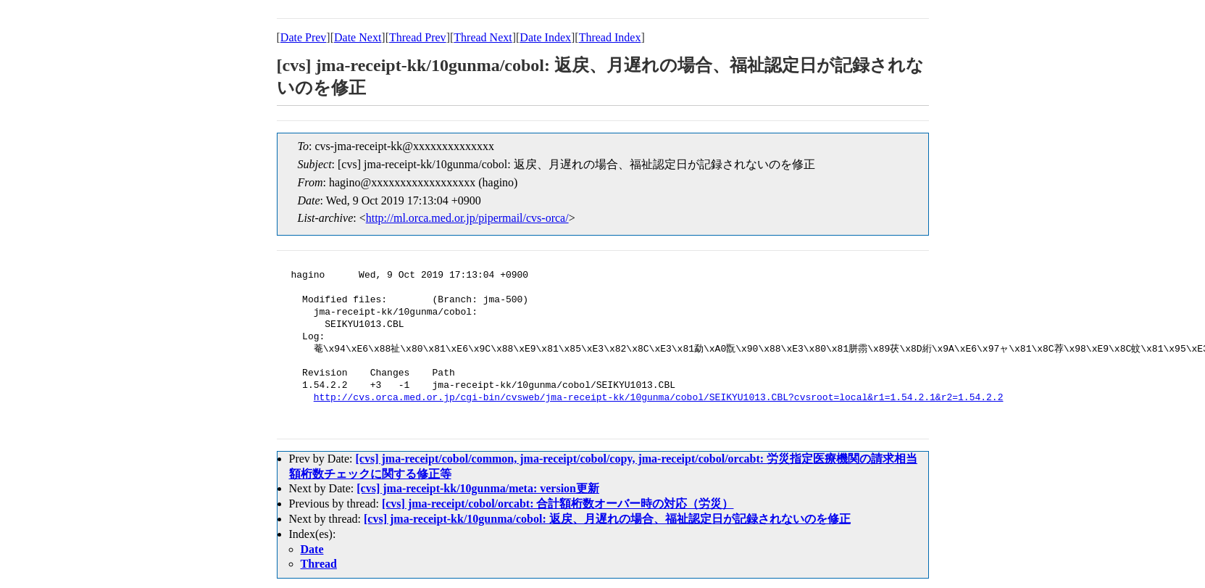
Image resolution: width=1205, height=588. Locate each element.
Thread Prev (417, 37)
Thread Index (610, 37)
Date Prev (303, 37)
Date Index (545, 37)
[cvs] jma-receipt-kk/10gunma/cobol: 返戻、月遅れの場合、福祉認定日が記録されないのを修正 (607, 519)
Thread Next (483, 37)
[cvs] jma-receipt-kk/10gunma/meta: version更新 (478, 488)
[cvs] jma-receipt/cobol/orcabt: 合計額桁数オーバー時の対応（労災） (558, 503)
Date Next (357, 37)
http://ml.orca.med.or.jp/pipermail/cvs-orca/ (467, 218)
